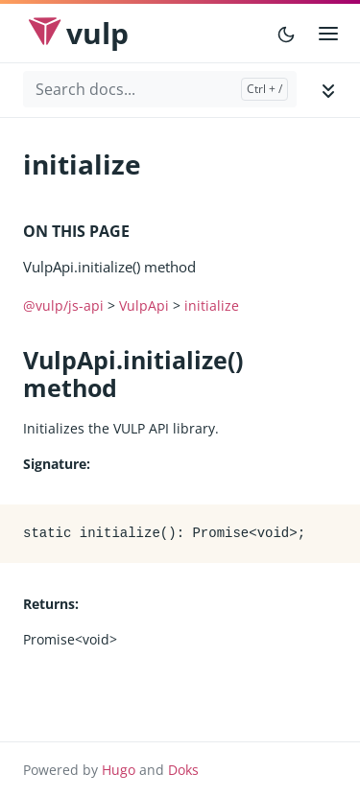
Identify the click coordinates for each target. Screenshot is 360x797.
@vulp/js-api (63, 305)
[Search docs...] (160, 89)
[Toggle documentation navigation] (328, 90)
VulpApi (144, 305)
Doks (183, 770)
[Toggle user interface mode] (286, 33)
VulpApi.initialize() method (109, 266)
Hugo (118, 770)
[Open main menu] (328, 33)
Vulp (97, 33)
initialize (211, 305)
